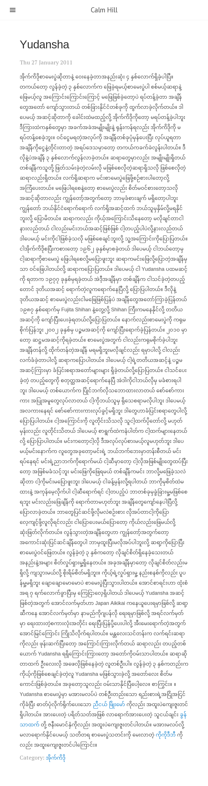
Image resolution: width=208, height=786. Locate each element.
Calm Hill (104, 9)
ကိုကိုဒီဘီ (166, 735)
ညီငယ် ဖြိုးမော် (109, 704)
